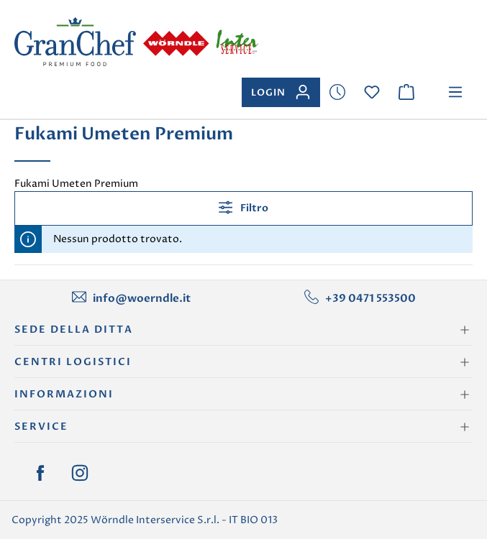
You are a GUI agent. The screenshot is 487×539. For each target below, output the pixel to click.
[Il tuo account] (281, 92)
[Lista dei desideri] (337, 92)
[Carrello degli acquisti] (406, 92)
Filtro (243, 207)
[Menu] (455, 92)
